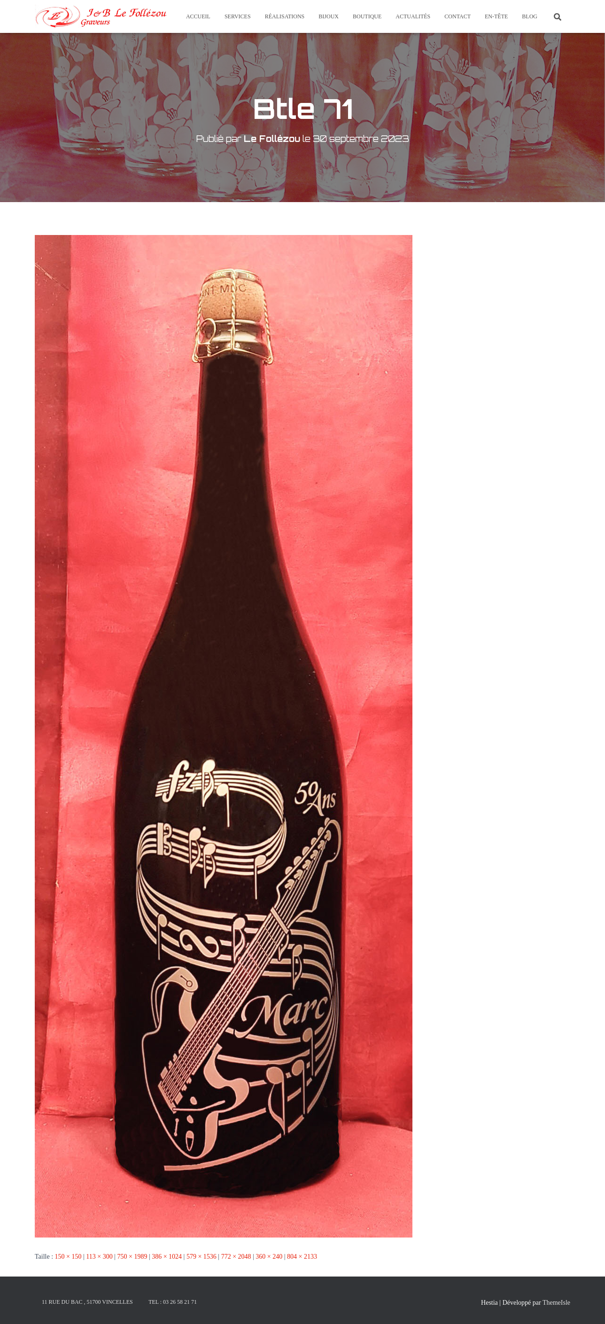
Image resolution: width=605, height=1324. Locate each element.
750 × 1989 (132, 1256)
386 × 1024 (167, 1256)
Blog (529, 16)
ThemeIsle (556, 1302)
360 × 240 (269, 1256)
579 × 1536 (201, 1256)
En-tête (496, 16)
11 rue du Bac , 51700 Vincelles (87, 1302)
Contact (457, 16)
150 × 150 (68, 1256)
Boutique (367, 16)
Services (238, 16)
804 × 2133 (302, 1256)
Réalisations (285, 16)
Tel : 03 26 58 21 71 (172, 1302)
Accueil (198, 16)
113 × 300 (99, 1256)
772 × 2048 (236, 1256)
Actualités (413, 16)
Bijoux (328, 16)
